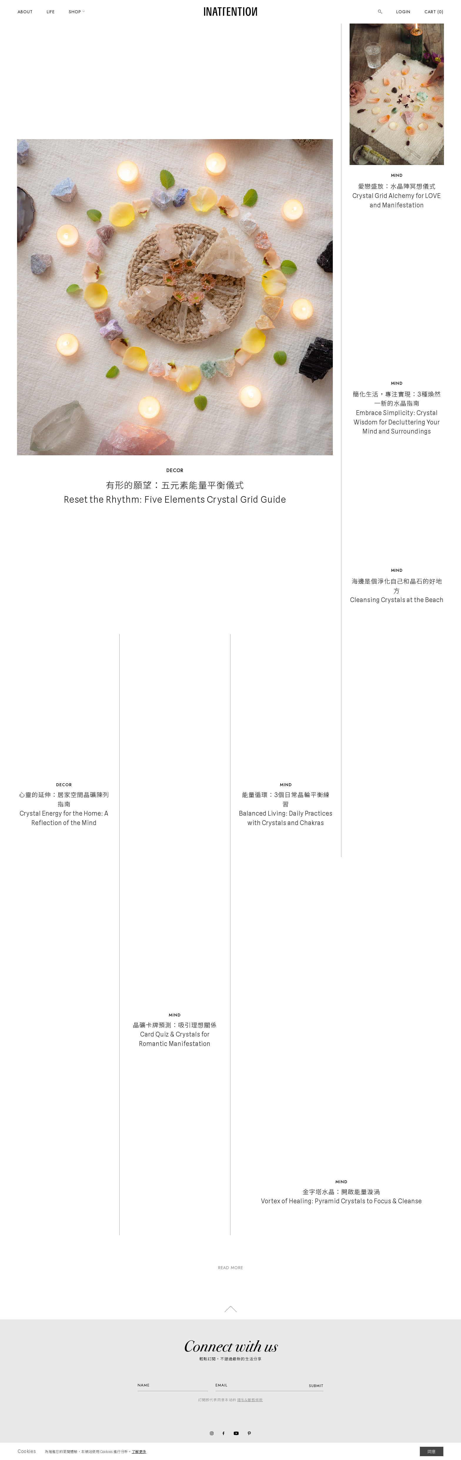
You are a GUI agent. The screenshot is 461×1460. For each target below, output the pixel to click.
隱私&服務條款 (250, 1400)
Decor (174, 470)
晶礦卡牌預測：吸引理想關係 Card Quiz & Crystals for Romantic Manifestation (175, 1034)
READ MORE (230, 1268)
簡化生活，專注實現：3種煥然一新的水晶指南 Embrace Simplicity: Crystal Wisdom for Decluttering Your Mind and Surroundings (397, 413)
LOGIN (403, 17)
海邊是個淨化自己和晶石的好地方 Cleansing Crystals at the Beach (397, 591)
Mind (397, 175)
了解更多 (139, 1451)
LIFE (51, 17)
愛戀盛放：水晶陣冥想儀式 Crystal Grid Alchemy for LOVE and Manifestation (397, 196)
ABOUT (25, 17)
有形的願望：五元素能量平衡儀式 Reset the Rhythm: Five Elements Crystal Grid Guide (175, 492)
